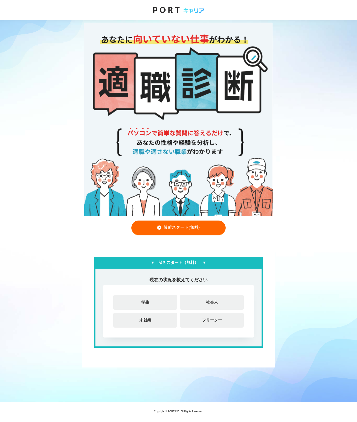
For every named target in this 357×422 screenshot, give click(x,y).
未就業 (145, 320)
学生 (145, 302)
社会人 (212, 302)
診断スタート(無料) (182, 227)
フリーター (212, 320)
